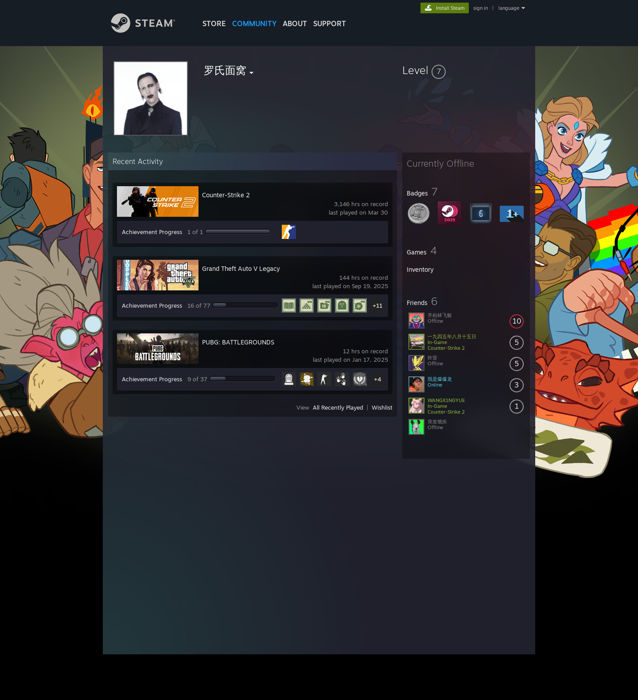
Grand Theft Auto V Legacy (241, 268)
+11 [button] (377, 305)
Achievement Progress (152, 231)
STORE (214, 23)
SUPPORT (329, 23)
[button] (466, 70)
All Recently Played (338, 407)
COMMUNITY (254, 23)
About (295, 23)
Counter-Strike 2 (226, 195)
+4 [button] (377, 379)
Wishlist (382, 407)
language (508, 8)
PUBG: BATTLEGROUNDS (238, 342)
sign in (480, 8)
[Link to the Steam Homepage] (150, 30)
